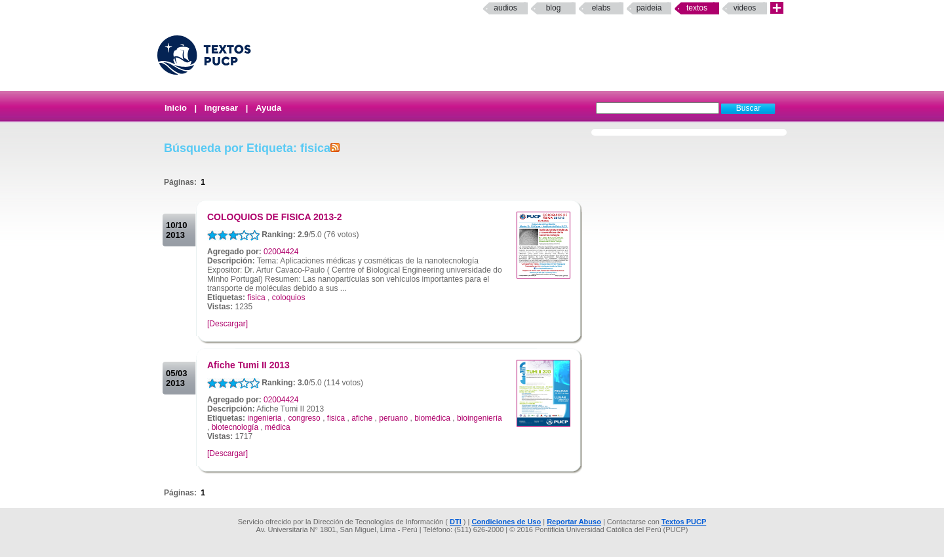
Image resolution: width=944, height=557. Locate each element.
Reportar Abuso (574, 522)
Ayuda (268, 108)
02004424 (281, 251)
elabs (601, 7)
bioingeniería (479, 418)
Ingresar (221, 108)
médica (277, 427)
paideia (649, 7)
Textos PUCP (683, 522)
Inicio (176, 108)
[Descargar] (227, 323)
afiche (361, 418)
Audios (505, 7)
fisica (256, 297)
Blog (553, 7)
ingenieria (264, 418)
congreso (304, 418)
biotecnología (235, 427)
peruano (393, 418)
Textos (696, 7)
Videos (745, 7)
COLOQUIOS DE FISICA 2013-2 (274, 217)
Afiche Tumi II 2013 (248, 365)
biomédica (432, 418)
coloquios (288, 297)
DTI (456, 522)
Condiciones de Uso (506, 522)
